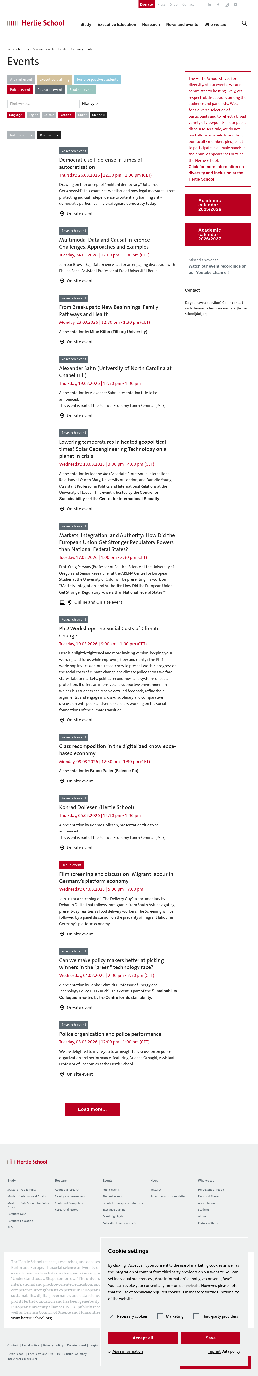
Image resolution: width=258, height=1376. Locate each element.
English (34, 115)
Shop (174, 4)
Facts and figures (209, 1196)
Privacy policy (53, 1345)
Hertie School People (211, 1190)
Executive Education (20, 1221)
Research (156, 1190)
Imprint (214, 1351)
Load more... (92, 1109)
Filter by (90, 103)
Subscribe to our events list (120, 1223)
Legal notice (30, 1345)
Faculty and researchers (70, 1196)
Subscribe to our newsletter (168, 1196)
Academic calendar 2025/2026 (209, 205)
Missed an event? (218, 266)
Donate (146, 4)
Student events (112, 1196)
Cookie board (76, 1345)
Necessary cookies (128, 1316)
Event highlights (113, 1216)
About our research (67, 1190)
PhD (10, 1227)
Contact (188, 4)
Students (203, 1210)
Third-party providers (215, 1316)
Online (82, 115)
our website (189, 1285)
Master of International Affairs (26, 1196)
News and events (43, 49)
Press (161, 4)
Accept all (143, 1338)
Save (211, 1338)
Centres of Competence (70, 1203)
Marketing (170, 1316)
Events (62, 49)
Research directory (66, 1210)
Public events (111, 1190)
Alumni (202, 1216)
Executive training (114, 1210)
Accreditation (206, 1203)
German (49, 115)
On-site (98, 115)
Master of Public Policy (21, 1190)
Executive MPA (16, 1214)
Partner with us (208, 1223)
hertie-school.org (18, 49)
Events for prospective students (123, 1203)
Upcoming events (81, 49)
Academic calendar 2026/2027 (209, 234)
